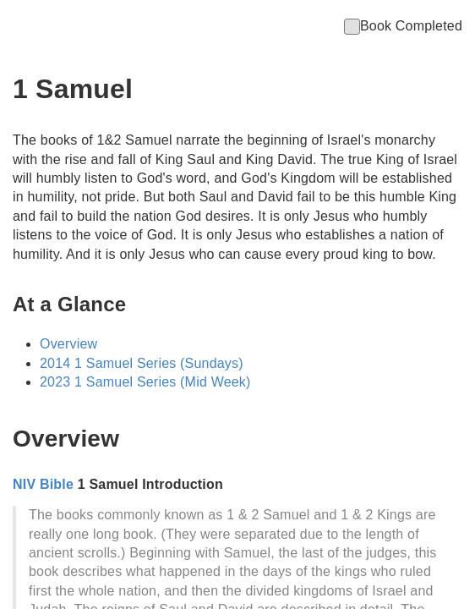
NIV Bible (43, 484)
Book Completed (403, 26)
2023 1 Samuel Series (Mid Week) (145, 382)
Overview (68, 344)
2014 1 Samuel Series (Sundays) (141, 363)
